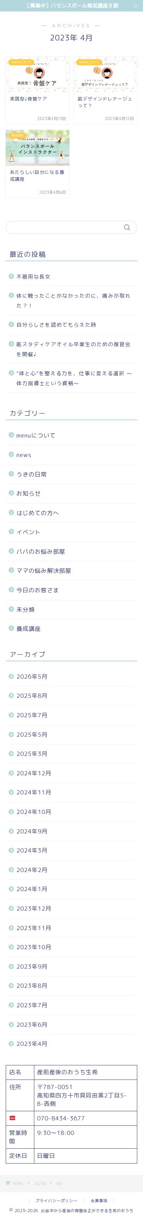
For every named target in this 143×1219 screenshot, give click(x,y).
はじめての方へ (37, 513)
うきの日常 (31, 474)
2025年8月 (32, 696)
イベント (28, 532)
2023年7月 (32, 1005)
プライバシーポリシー (56, 1200)
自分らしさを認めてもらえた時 (56, 324)
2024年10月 (33, 812)
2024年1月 (32, 889)
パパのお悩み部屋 (40, 552)
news (24, 455)
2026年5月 (32, 677)
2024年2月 (32, 870)
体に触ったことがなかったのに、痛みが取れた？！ (73, 300)
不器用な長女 (33, 276)
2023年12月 (33, 909)
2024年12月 (33, 773)
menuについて (36, 435)
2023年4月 (32, 1044)
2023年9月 (32, 967)
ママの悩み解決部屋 (43, 571)
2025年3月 (32, 754)
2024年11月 (33, 792)
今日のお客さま (37, 590)
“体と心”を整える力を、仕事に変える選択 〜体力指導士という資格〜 (74, 378)
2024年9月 (32, 831)
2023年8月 (32, 986)
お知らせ (28, 494)
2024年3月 (32, 850)
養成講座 (28, 629)
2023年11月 (33, 928)
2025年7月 (32, 715)
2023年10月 (33, 947)
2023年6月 (32, 1025)
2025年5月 (32, 735)
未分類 (25, 610)
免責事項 (99, 1200)
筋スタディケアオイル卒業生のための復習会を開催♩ (73, 349)
